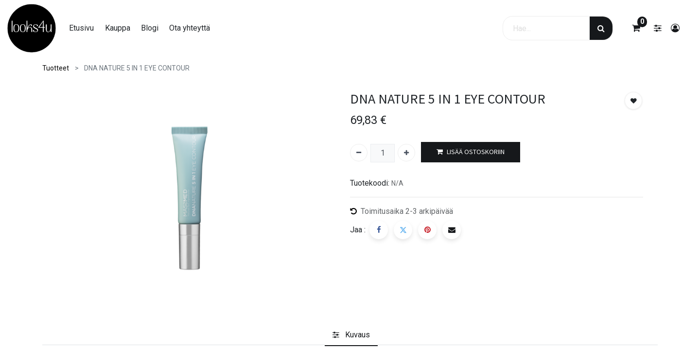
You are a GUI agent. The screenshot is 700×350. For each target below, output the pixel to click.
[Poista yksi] (359, 152)
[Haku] (601, 28)
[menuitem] (81, 28)
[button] (633, 100)
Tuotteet (55, 68)
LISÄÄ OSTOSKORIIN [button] (471, 152)
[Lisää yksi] (406, 152)
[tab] (351, 335)
